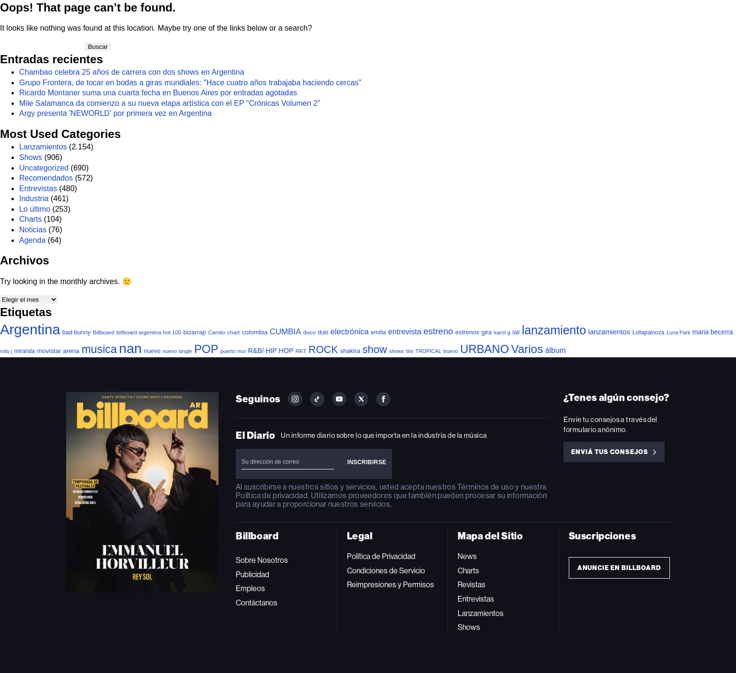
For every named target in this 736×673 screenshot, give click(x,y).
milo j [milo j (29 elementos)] (6, 351)
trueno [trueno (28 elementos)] (451, 351)
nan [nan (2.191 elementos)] (130, 348)
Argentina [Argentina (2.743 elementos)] (30, 329)
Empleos (250, 588)
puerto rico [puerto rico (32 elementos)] (233, 351)
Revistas (471, 584)
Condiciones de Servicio (386, 570)
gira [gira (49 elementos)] (487, 332)
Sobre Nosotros (262, 560)
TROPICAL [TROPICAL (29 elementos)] (428, 351)
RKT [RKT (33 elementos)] (301, 351)
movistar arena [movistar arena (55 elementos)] (58, 350)
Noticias (32, 230)
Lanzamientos (43, 147)
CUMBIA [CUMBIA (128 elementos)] (285, 331)
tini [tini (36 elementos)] (409, 351)
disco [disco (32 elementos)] (309, 332)
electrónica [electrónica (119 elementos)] (350, 331)
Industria (33, 198)
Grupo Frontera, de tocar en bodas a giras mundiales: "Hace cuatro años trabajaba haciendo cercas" (190, 83)
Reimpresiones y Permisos (390, 584)
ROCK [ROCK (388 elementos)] (323, 349)
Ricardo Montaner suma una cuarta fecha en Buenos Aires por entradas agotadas (158, 93)
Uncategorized (44, 168)
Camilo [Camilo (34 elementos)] (216, 332)
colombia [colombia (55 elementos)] (255, 332)
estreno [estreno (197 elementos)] (438, 331)
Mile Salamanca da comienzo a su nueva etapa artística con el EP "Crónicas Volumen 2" (169, 103)
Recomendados (46, 178)
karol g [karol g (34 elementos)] (502, 332)
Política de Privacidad (381, 556)
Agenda (32, 240)
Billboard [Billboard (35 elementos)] (103, 332)
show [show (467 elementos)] (374, 349)
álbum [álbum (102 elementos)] (555, 350)
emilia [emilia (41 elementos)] (378, 332)
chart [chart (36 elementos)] (233, 332)
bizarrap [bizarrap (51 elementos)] (195, 332)
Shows (30, 157)
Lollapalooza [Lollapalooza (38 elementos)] (648, 332)
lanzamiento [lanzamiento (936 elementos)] (554, 330)
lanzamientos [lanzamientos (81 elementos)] (609, 332)
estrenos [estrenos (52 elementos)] (467, 332)
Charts (30, 219)
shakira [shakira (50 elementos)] (350, 350)
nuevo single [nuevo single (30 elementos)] (177, 351)
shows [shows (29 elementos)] (396, 351)
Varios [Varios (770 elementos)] (527, 348)
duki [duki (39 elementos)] (323, 332)
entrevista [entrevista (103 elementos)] (404, 332)
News (467, 556)
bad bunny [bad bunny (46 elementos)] (76, 332)
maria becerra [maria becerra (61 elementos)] (712, 332)
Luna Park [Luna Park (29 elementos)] (678, 332)
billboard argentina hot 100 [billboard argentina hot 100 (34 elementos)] (148, 332)
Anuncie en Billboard (619, 567)
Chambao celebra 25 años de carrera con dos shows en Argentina (131, 72)
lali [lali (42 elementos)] (515, 332)
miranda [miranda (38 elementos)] (24, 351)
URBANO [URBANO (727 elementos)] (484, 348)
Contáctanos (256, 602)
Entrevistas (38, 188)
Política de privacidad (272, 495)
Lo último (34, 209)
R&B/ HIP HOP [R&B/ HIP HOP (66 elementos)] (271, 350)
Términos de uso (485, 486)
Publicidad (252, 574)
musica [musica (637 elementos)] (99, 349)
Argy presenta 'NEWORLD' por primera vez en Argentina (115, 113)
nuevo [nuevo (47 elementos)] (152, 350)
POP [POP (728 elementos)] (206, 348)
